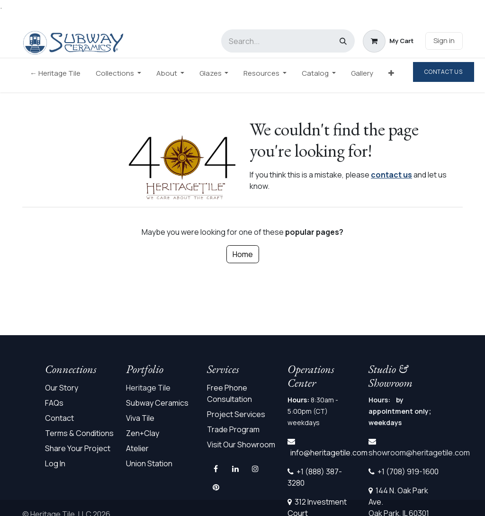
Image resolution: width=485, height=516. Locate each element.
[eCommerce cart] (388, 41)
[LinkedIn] (235, 468)
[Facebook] (216, 468)
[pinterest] (216, 487)
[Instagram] (255, 468)
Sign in (444, 40)
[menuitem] (55, 75)
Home (243, 254)
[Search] (343, 41)
